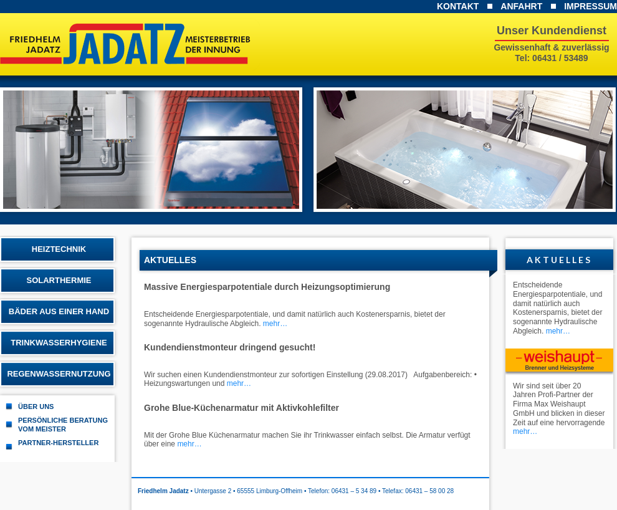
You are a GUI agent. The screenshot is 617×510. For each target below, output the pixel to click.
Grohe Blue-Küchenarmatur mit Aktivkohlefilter (241, 408)
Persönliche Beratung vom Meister (63, 424)
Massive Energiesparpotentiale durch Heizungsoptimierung (267, 287)
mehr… (275, 323)
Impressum (590, 6)
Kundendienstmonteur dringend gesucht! (229, 347)
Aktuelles (559, 259)
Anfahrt (521, 6)
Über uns (36, 406)
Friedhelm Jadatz (134, 44)
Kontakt (458, 6)
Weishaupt (559, 362)
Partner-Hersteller (58, 442)
